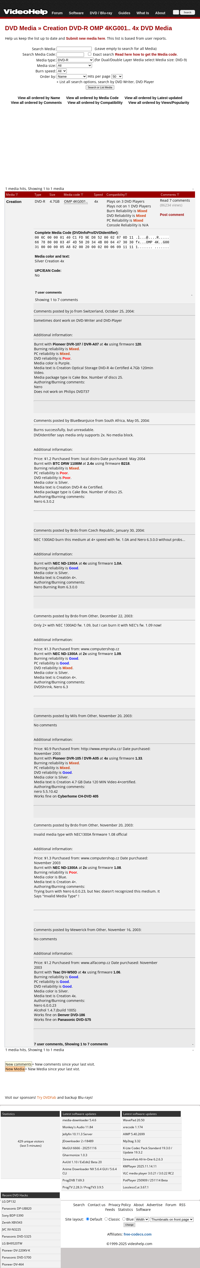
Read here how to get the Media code (146, 54)
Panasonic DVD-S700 (16, 1257)
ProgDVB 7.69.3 (73, 1180)
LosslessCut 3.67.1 (136, 1187)
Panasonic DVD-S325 (16, 1236)
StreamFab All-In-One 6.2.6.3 (143, 1159)
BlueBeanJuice (82, 420)
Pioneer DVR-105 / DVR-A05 (76, 758)
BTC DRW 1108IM (67, 463)
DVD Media (20, 28)
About (160, 12)
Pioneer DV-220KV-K (16, 1250)
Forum (57, 12)
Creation (14, 201)
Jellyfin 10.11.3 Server (77, 1134)
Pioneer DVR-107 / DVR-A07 (76, 344)
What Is (142, 12)
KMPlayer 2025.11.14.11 (140, 1166)
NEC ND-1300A (65, 563)
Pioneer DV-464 (13, 1264)
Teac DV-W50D (65, 972)
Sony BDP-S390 (13, 1215)
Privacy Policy (119, 1204)
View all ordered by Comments (36, 102)
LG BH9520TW (12, 1243)
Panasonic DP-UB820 (17, 1208)
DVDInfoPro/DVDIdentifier (95, 232)
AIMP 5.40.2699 (134, 1134)
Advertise (154, 1204)
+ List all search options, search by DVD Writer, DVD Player (105, 81)
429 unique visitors (31, 1141)
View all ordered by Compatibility (95, 102)
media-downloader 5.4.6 (79, 1120)
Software (76, 12)
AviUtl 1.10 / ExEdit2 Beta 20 (82, 1162)
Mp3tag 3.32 (131, 1141)
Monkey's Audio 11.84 (77, 1127)
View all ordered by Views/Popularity (158, 102)
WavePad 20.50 (133, 1120)
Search (79, 1204)
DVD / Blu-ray (101, 12)
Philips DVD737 (76, 391)
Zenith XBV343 (12, 1222)
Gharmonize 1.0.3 (74, 1155)
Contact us (97, 1204)
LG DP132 (9, 1201)
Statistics (125, 1209)
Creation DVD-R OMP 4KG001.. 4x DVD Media (107, 28)
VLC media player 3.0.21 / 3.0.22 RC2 (148, 1173)
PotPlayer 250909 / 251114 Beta (145, 1180)
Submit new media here (85, 38)
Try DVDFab (46, 1097)
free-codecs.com (138, 1234)
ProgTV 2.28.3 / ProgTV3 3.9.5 (83, 1187)
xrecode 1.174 (133, 1127)
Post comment (172, 214)
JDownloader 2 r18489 (78, 1141)
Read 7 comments (175, 200)
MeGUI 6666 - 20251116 (79, 1148)
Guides (124, 12)
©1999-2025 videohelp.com (129, 1243)
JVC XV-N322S (11, 1229)
